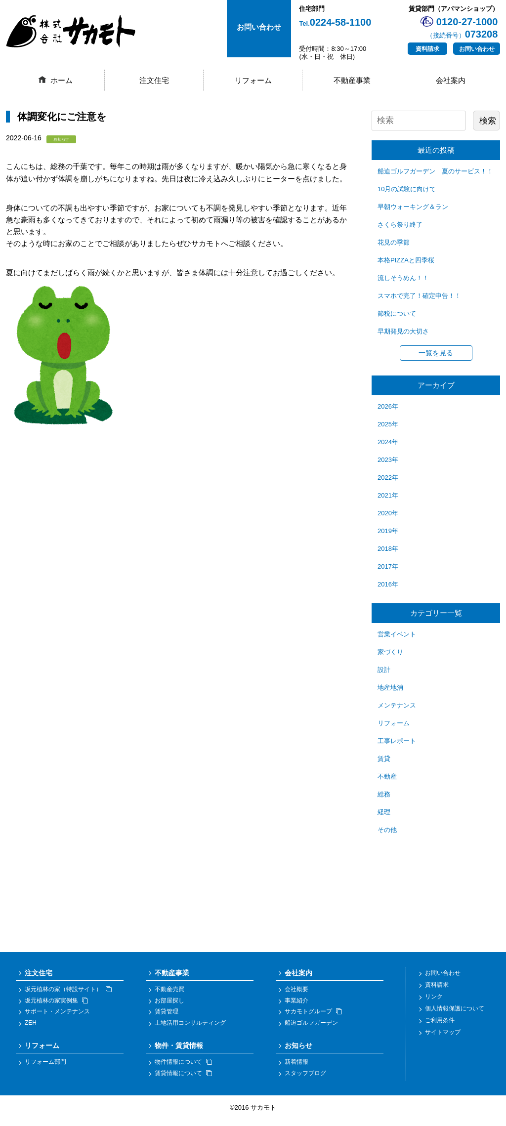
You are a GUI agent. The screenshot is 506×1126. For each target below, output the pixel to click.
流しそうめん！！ (403, 278)
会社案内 (450, 80)
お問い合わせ (477, 48)
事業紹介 (296, 1005)
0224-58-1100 (335, 22)
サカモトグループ (313, 1017)
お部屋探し (169, 1005)
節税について (397, 313)
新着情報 (296, 1067)
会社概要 (296, 995)
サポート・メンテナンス (57, 1017)
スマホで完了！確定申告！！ (419, 295)
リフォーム (253, 80)
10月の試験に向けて (407, 189)
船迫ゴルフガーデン (311, 1028)
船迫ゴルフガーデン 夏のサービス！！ (435, 171)
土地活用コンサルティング (190, 1028)
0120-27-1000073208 (462, 28)
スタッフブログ (305, 1078)
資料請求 (427, 48)
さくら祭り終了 (400, 224)
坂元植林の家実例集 (56, 1005)
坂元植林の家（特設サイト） (68, 995)
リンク (434, 1002)
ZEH (31, 1028)
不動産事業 (352, 80)
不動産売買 (169, 995)
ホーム (61, 80)
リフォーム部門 (45, 1067)
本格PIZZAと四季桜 (406, 260)
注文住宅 (154, 80)
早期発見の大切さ (403, 331)
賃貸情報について (183, 1078)
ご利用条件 (440, 1025)
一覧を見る (436, 353)
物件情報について (183, 1067)
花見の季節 (394, 242)
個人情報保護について (454, 1013)
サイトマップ (443, 1037)
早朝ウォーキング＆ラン (413, 206)
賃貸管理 (166, 1017)
